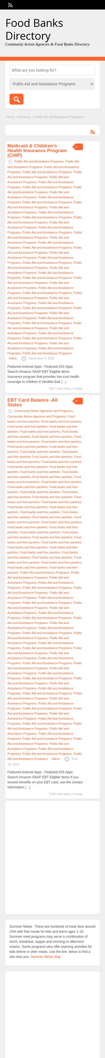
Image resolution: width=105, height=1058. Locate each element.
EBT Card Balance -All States (33, 402)
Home (11, 117)
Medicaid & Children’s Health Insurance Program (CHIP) (37, 150)
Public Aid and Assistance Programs (39, 161)
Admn (13, 358)
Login (93, 5)
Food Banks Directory (34, 29)
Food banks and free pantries (61, 421)
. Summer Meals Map (44, 957)
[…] (63, 382)
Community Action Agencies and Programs (44, 411)
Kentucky (24, 117)
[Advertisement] (52, 857)
